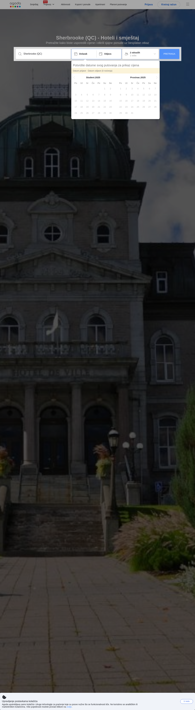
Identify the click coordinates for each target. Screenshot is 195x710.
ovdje (69, 707)
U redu (187, 701)
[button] (74, 77)
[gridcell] (105, 88)
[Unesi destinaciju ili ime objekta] (45, 53)
